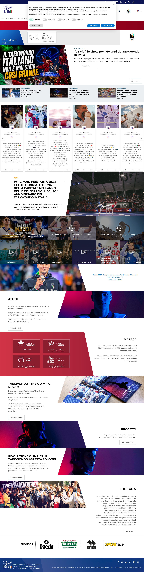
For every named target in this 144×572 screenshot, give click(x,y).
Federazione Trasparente (59, 567)
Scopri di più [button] (36, 25)
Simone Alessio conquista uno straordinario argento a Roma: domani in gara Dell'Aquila (127, 93)
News (17, 18)
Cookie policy (119, 567)
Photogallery (86, 567)
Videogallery (95, 567)
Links (69, 567)
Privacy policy (110, 567)
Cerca (126, 567)
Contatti (102, 567)
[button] (4, 170)
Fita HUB (138, 567)
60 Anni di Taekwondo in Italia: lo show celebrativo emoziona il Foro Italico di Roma (79, 93)
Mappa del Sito (76, 567)
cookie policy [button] (80, 9)
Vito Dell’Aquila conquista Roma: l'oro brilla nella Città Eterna (31, 92)
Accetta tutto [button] (108, 25)
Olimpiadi (24, 18)
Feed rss (131, 567)
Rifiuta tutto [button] (93, 25)
